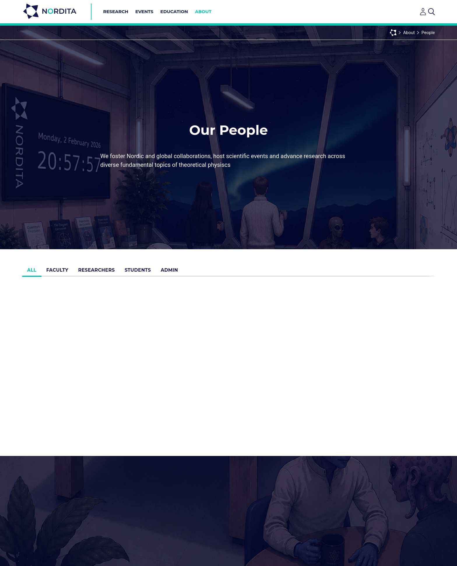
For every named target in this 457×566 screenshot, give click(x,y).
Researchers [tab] (105, 272)
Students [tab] (149, 272)
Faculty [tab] (62, 272)
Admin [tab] (184, 272)
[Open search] (431, 11)
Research (115, 11)
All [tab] (33, 272)
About (203, 11)
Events (144, 11)
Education (174, 11)
